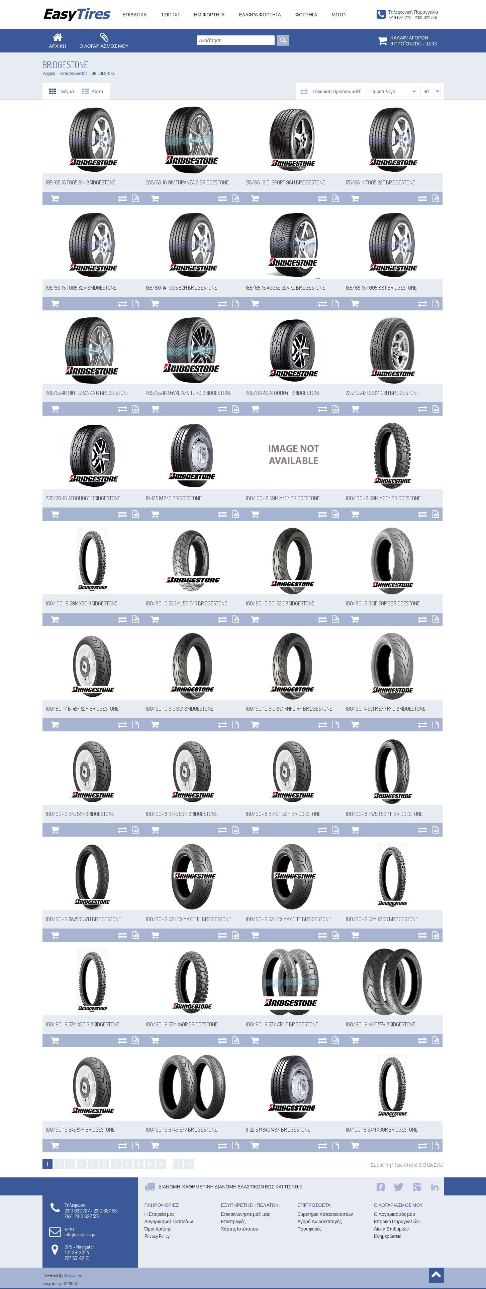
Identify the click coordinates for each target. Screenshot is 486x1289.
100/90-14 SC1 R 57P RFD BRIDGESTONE (385, 708)
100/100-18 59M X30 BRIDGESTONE (81, 603)
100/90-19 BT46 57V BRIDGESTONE (181, 1129)
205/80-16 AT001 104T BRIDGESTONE (283, 393)
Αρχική (49, 73)
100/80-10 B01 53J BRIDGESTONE (280, 603)
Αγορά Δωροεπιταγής (319, 1221)
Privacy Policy (157, 1236)
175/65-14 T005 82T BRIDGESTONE (380, 182)
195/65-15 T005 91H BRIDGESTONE (80, 182)
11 (161, 1164)
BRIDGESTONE (103, 73)
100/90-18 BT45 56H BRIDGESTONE (181, 814)
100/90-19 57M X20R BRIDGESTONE (382, 919)
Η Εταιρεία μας (159, 1214)
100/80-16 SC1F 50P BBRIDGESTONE (383, 603)
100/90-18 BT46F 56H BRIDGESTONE (283, 814)
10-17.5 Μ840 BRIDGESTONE (174, 498)
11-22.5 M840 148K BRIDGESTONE (278, 1129)
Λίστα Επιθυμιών (391, 1229)
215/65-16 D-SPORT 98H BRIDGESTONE (285, 182)
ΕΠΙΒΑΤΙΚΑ (135, 14)
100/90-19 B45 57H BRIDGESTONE (80, 1129)
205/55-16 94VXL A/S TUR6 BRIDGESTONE (188, 393)
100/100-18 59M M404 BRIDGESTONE (283, 498)
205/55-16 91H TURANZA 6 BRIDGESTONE (87, 393)
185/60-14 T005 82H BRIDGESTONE (181, 287)
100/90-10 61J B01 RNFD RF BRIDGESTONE (289, 708)
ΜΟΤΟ (339, 14)
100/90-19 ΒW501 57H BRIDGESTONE (83, 919)
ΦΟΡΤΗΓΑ (306, 14)
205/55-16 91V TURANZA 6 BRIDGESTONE (187, 182)
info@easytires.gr (80, 1234)
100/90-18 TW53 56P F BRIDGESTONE (384, 814)
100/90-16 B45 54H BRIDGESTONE (80, 814)
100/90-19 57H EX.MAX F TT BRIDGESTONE (288, 919)
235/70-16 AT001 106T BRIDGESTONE (83, 498)
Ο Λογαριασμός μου (394, 1214)
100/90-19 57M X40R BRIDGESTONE (182, 1024)
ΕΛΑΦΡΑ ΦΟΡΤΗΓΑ (260, 14)
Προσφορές (309, 1229)
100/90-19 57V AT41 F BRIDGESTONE (282, 1024)
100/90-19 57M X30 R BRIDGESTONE (82, 1024)
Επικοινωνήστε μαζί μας (245, 1214)
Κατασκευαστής (73, 73)
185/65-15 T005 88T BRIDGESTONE (381, 287)
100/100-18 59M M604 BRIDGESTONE (383, 498)
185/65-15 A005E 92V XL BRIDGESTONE (285, 287)
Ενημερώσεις (387, 1236)
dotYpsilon (73, 1275)
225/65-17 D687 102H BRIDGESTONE (382, 393)
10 (150, 1164)
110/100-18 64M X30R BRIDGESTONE (382, 1129)
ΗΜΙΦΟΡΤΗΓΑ (209, 14)
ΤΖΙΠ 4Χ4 (170, 14)
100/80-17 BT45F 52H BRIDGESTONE (82, 708)
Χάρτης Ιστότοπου (239, 1229)
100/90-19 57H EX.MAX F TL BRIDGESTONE (188, 919)
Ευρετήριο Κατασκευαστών (325, 1214)
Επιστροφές (233, 1221)
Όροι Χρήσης (158, 1229)
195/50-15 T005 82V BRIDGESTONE (81, 287)
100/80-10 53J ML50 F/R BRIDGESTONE (186, 603)
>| (189, 1164)
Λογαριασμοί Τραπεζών (168, 1221)
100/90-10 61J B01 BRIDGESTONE (179, 708)
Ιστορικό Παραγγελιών (397, 1221)
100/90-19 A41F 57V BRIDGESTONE (380, 1024)
